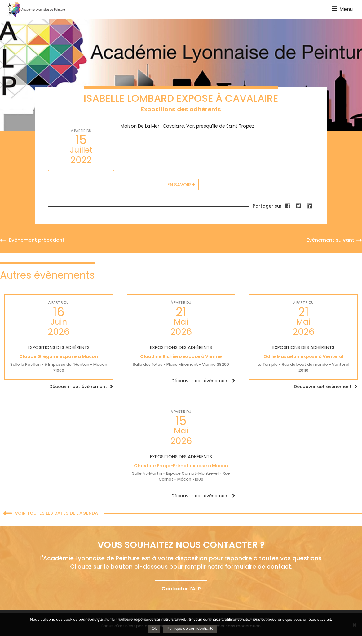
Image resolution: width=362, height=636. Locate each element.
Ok (154, 628)
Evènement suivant (334, 240)
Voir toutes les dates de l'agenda (50, 513)
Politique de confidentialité (190, 628)
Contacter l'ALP (181, 588)
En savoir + (181, 184)
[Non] (354, 625)
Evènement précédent (32, 240)
